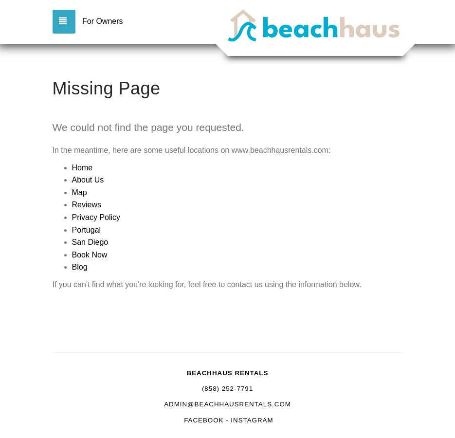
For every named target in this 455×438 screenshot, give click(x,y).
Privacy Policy (96, 217)
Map (79, 192)
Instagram (252, 420)
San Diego (90, 242)
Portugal (86, 230)
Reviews (86, 205)
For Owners (102, 21)
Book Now (90, 255)
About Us (88, 180)
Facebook (203, 420)
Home (82, 168)
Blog (80, 267)
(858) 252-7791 (227, 388)
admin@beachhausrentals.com (227, 404)
